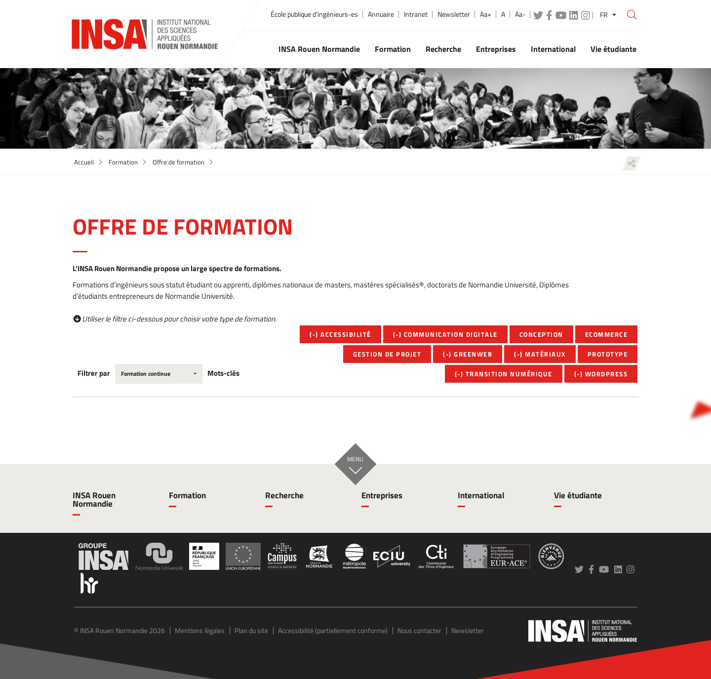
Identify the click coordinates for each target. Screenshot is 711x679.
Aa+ (485, 14)
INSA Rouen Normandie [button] (319, 49)
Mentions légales (200, 630)
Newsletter (453, 14)
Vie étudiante (578, 495)
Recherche (284, 495)
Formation (123, 162)
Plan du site (251, 630)
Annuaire (381, 14)
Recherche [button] (443, 49)
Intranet (416, 14)
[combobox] (158, 374)
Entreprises (381, 495)
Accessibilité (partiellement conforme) (333, 630)
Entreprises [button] (496, 49)
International (481, 495)
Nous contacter (419, 630)
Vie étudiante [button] (613, 49)
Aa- (520, 14)
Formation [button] (393, 49)
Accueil (84, 162)
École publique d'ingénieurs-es (314, 14)
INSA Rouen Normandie (94, 499)
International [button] (553, 49)
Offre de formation (178, 162)
